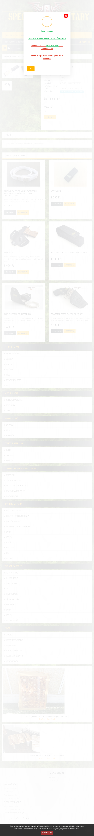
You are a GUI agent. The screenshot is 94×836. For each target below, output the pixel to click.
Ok (31, 68)
